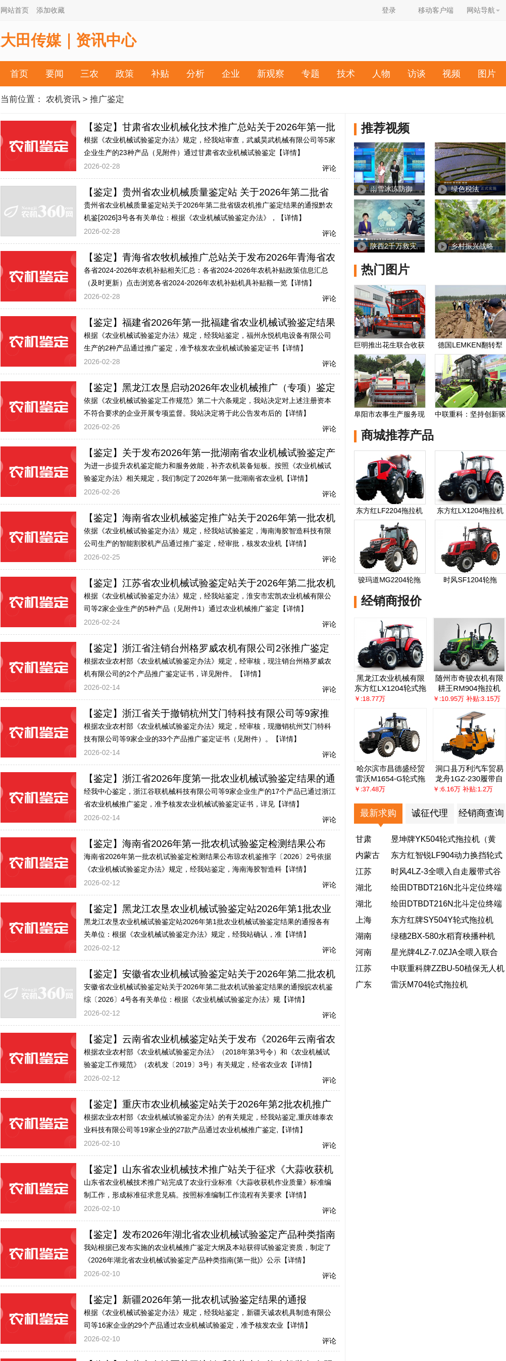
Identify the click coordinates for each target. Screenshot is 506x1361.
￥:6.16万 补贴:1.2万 (463, 789)
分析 (195, 74)
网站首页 (15, 10)
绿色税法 (465, 189)
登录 (389, 10)
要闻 (54, 74)
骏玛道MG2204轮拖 (389, 580)
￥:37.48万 (369, 789)
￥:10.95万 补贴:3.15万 (466, 698)
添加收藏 (50, 10)
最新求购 (378, 813)
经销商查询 (481, 813)
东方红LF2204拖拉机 (389, 511)
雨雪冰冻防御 (391, 189)
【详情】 (290, 152)
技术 (346, 74)
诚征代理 (430, 813)
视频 (451, 74)
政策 (125, 74)
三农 (89, 74)
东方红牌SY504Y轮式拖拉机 (442, 920)
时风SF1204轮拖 (469, 580)
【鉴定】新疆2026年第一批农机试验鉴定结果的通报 (195, 1299)
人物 (381, 74)
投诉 (275, 99)
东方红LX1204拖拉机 (470, 511)
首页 (19, 74)
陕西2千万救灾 (393, 246)
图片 (487, 74)
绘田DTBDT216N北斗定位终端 (446, 887)
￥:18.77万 (369, 698)
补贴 (160, 74)
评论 (329, 168)
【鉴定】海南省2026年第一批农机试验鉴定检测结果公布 (205, 843)
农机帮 (235, 99)
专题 (310, 74)
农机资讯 (63, 99)
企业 (231, 74)
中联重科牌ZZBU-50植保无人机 (447, 968)
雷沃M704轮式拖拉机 (429, 984)
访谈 (417, 74)
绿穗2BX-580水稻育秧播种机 (443, 936)
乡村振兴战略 (472, 246)
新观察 (270, 74)
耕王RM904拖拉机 (469, 688)
